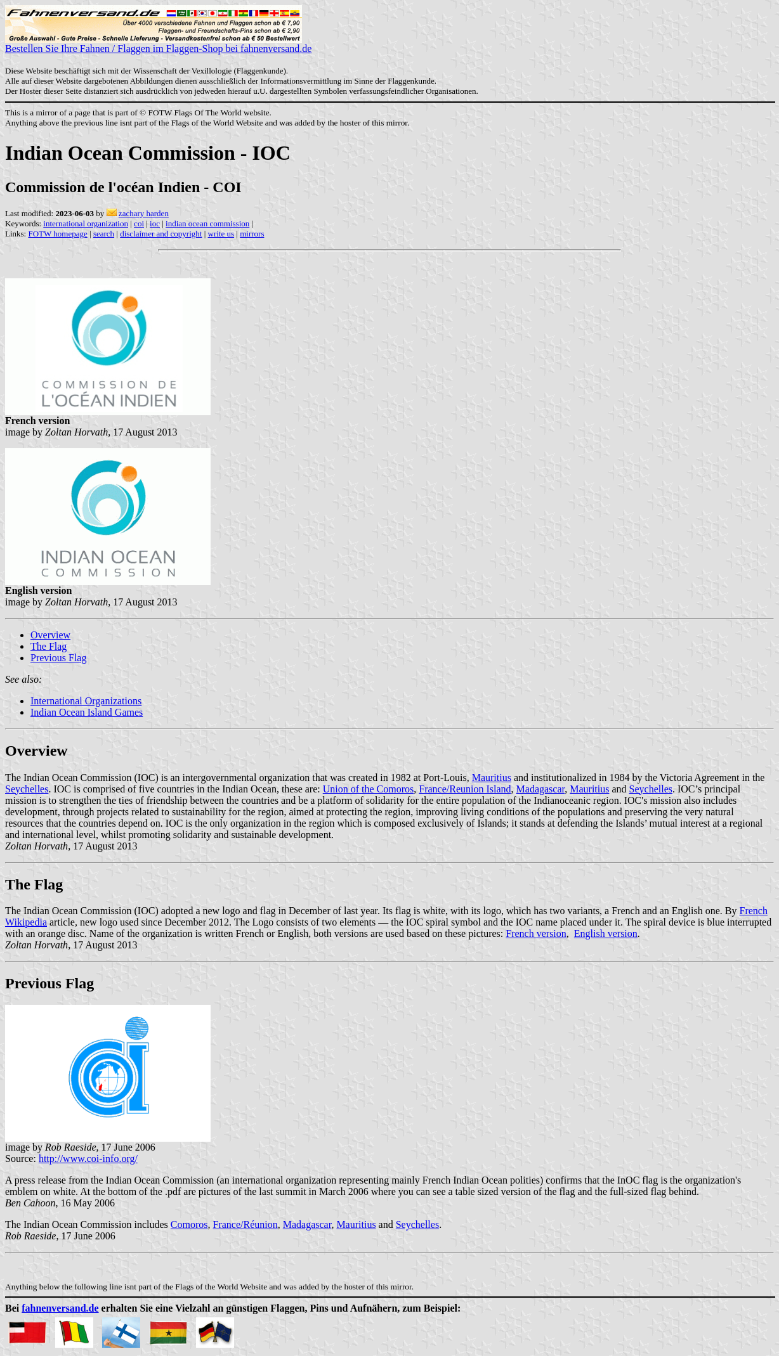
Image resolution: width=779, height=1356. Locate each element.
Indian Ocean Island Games (86, 712)
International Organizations (85, 700)
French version (536, 933)
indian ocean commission (207, 223)
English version (606, 933)
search (103, 233)
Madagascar (540, 789)
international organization (85, 223)
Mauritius (491, 777)
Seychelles (26, 789)
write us (221, 233)
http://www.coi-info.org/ (88, 1158)
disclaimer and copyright (161, 233)
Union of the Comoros (368, 789)
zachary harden (144, 213)
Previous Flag (58, 657)
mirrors (252, 233)
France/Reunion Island (465, 789)
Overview (50, 635)
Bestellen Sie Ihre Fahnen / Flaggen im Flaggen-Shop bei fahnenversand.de (158, 44)
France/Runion (245, 1224)
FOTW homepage (57, 233)
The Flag (48, 646)
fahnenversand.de (60, 1308)
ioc (155, 223)
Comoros (189, 1224)
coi (139, 223)
